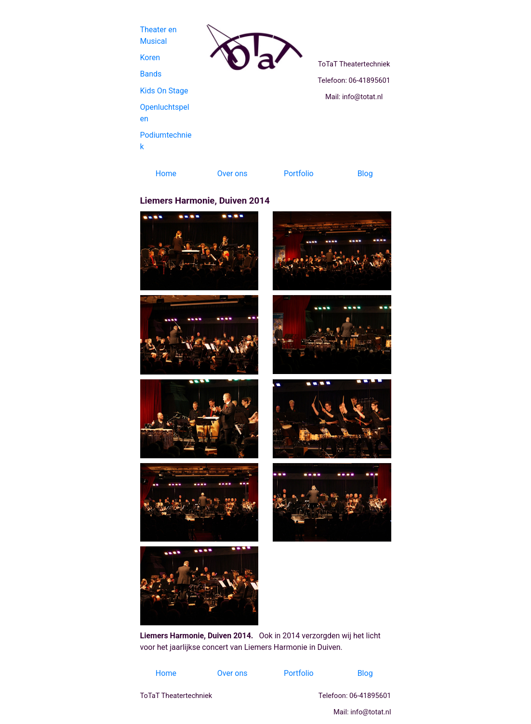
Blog (365, 173)
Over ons (232, 173)
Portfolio (299, 173)
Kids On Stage (164, 90)
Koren (150, 57)
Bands (151, 73)
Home (166, 173)
